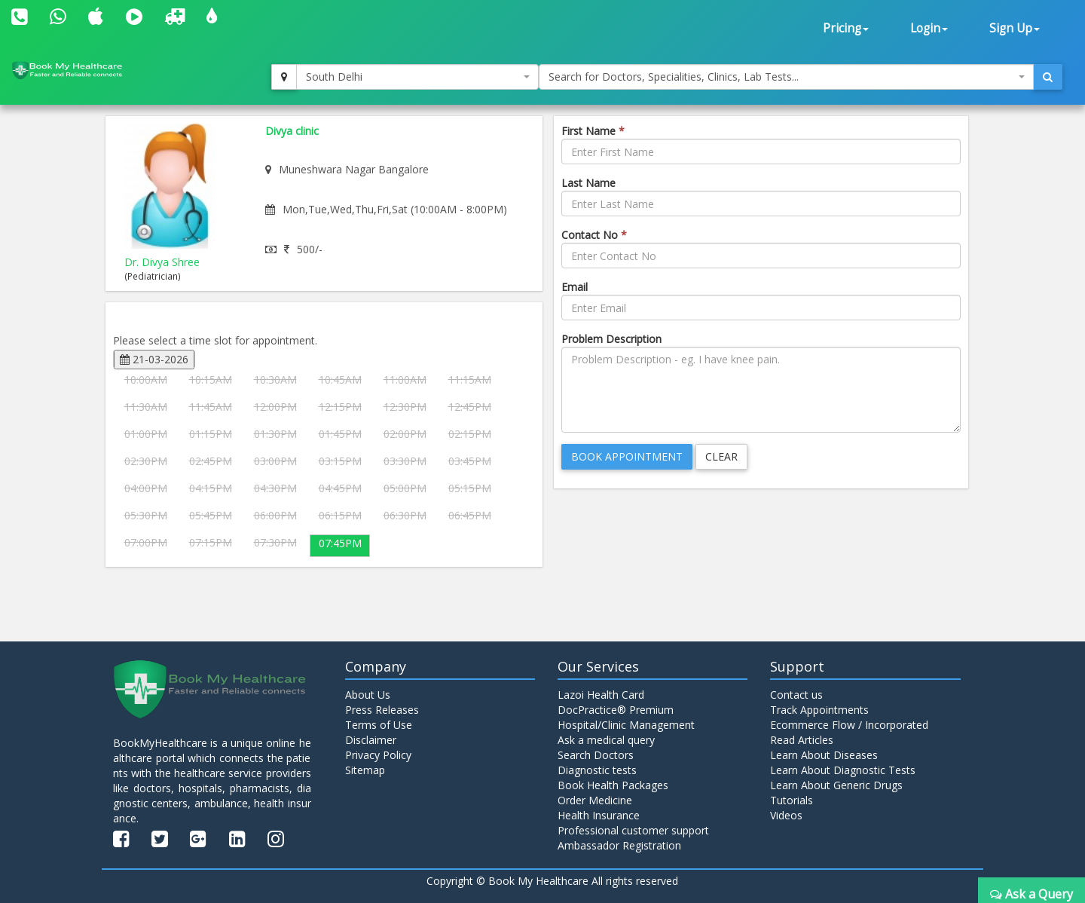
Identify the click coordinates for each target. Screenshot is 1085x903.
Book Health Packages (613, 785)
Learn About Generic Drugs (836, 785)
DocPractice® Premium (616, 710)
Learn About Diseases (824, 755)
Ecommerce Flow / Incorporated (849, 725)
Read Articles (801, 740)
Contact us (796, 694)
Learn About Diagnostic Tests (842, 770)
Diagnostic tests (597, 770)
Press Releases (382, 710)
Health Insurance (599, 815)
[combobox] (417, 77)
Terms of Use (378, 725)
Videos (786, 815)
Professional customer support (633, 830)
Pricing (846, 28)
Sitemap (365, 770)
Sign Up (1014, 28)
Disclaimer (370, 740)
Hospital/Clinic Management (626, 725)
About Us (367, 694)
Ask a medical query (606, 740)
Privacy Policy (378, 755)
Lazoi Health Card (601, 694)
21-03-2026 (154, 359)
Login (929, 28)
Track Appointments (819, 710)
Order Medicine (595, 800)
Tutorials (791, 800)
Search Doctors (596, 755)
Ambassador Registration (619, 845)
